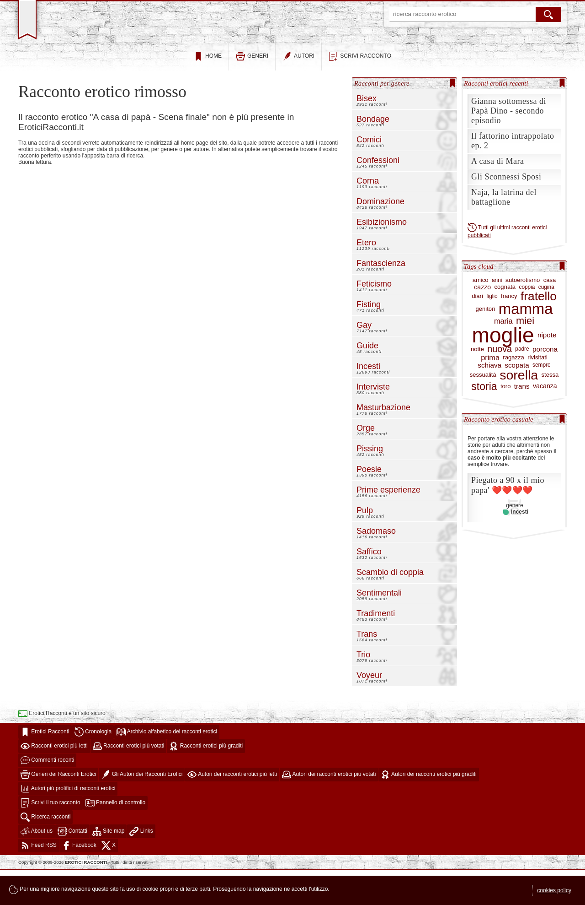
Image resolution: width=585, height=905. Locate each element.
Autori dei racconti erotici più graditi (428, 809)
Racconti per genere (382, 118)
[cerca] (548, 14)
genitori (485, 344)
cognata (505, 322)
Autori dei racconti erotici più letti (232, 809)
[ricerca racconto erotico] (462, 14)
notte (477, 384)
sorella (519, 410)
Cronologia (93, 766)
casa (549, 315)
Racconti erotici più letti (54, 781)
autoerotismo (522, 315)
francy (509, 331)
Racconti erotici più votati (129, 781)
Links (141, 866)
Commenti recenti (47, 795)
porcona (545, 384)
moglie (503, 370)
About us (37, 866)
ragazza (513, 392)
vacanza (545, 420)
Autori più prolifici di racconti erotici (68, 823)
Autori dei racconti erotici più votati (329, 809)
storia (484, 421)
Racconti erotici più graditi (206, 781)
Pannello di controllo (115, 837)
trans (522, 421)
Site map (108, 866)
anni (497, 315)
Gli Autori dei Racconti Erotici (141, 809)
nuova (499, 384)
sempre (541, 400)
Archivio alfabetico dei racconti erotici (167, 766)
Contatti (72, 866)
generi (252, 91)
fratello (539, 331)
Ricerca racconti (45, 851)
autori (298, 91)
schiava (489, 400)
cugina (546, 322)
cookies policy (554, 890)
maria (503, 356)
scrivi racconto (360, 91)
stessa (550, 409)
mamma (526, 344)
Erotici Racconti (45, 766)
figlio (491, 331)
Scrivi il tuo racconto (50, 837)
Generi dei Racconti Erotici (58, 809)
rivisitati (537, 392)
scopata (517, 400)
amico (481, 315)
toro (505, 421)
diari (477, 331)
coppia (527, 322)
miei (525, 355)
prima (490, 392)
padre (522, 384)
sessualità (483, 409)
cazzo (482, 322)
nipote (547, 370)
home (208, 91)
